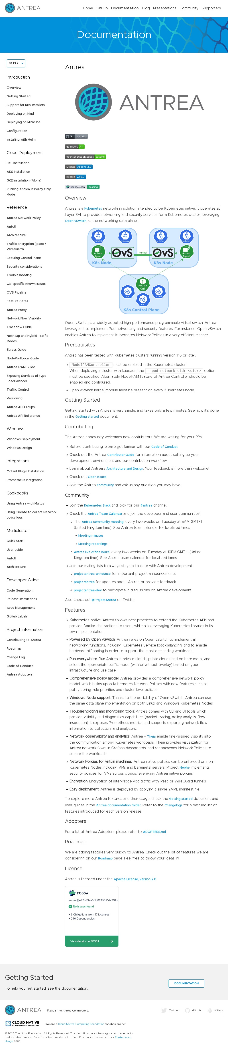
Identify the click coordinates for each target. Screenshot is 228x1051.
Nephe (185, 767)
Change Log (16, 657)
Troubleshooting (19, 275)
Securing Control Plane (24, 258)
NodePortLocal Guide (23, 358)
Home (88, 8)
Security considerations (24, 266)
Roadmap (14, 648)
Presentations (164, 8)
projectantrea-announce (92, 574)
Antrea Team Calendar (105, 513)
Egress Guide (16, 349)
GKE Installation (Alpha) (24, 180)
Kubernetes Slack (97, 505)
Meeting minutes (91, 535)
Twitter (169, 1010)
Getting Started (19, 96)
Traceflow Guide (19, 327)
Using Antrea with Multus (25, 503)
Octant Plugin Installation (25, 471)
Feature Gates (17, 301)
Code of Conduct (20, 666)
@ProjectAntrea (104, 600)
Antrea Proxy (17, 310)
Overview (14, 87)
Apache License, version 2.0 (135, 879)
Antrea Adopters (20, 674)
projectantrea (84, 582)
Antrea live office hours (92, 552)
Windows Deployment (23, 439)
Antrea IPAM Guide (21, 367)
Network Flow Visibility (24, 318)
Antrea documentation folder (118, 805)
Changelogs (173, 805)
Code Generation (20, 590)
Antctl (11, 226)
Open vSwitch (75, 221)
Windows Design (19, 448)
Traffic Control (18, 389)
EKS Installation (18, 163)
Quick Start (15, 541)
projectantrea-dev (88, 590)
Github (193, 1010)
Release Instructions (22, 599)
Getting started (87, 416)
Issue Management (21, 607)
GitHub (102, 8)
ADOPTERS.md (154, 832)
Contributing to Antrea (24, 640)
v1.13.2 (13, 63)
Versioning (14, 398)
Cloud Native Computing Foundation (81, 1024)
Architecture (16, 235)
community (105, 485)
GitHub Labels (17, 616)
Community (189, 8)
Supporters (211, 8)
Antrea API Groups (21, 407)
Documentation (125, 8)
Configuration (17, 131)
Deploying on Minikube (23, 122)
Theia (151, 736)
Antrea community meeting (103, 521)
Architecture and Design (124, 468)
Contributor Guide (120, 455)
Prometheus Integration (25, 480)
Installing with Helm (21, 139)
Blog (146, 8)
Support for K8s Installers (26, 105)
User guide (15, 549)
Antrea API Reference (23, 415)
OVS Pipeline (16, 292)
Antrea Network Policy (24, 218)
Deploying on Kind (20, 113)
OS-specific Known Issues (26, 284)
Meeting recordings (93, 544)
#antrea (146, 505)
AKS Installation (18, 171)
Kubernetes (93, 208)
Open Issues (97, 477)
